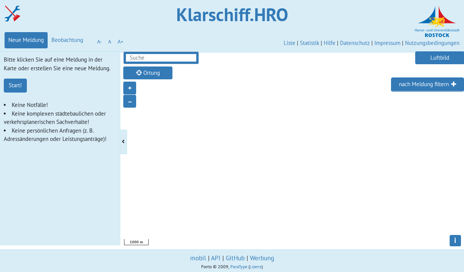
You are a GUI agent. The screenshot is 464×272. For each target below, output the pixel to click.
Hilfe (329, 42)
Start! (15, 85)
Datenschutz (355, 42)
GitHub (235, 258)
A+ (120, 41)
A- (99, 41)
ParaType (238, 266)
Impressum (387, 42)
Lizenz (256, 266)
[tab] (427, 84)
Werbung (262, 258)
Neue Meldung (26, 39)
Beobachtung (67, 39)
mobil (198, 258)
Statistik (309, 42)
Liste (289, 42)
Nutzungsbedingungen (432, 42)
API (215, 258)
